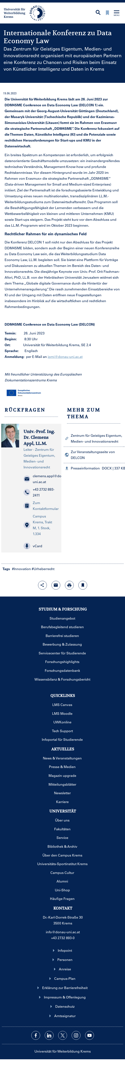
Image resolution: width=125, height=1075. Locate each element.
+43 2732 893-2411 (39, 492)
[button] (40, 546)
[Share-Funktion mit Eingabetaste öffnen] (42, 585)
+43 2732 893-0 (63, 938)
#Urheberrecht (43, 569)
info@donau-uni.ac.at (63, 932)
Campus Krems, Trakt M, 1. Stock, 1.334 (38, 525)
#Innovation (21, 569)
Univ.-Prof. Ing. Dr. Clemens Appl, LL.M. (39, 437)
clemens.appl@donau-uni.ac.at (40, 479)
